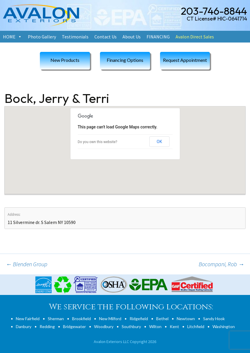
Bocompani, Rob (221, 264)
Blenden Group (26, 264)
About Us (132, 37)
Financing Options (125, 60)
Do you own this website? (97, 142)
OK (159, 141)
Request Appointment (185, 60)
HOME (9, 37)
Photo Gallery (42, 37)
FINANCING (158, 37)
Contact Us (105, 37)
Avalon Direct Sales (195, 37)
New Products (64, 60)
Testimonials (75, 37)
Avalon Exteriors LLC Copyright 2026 (125, 341)
